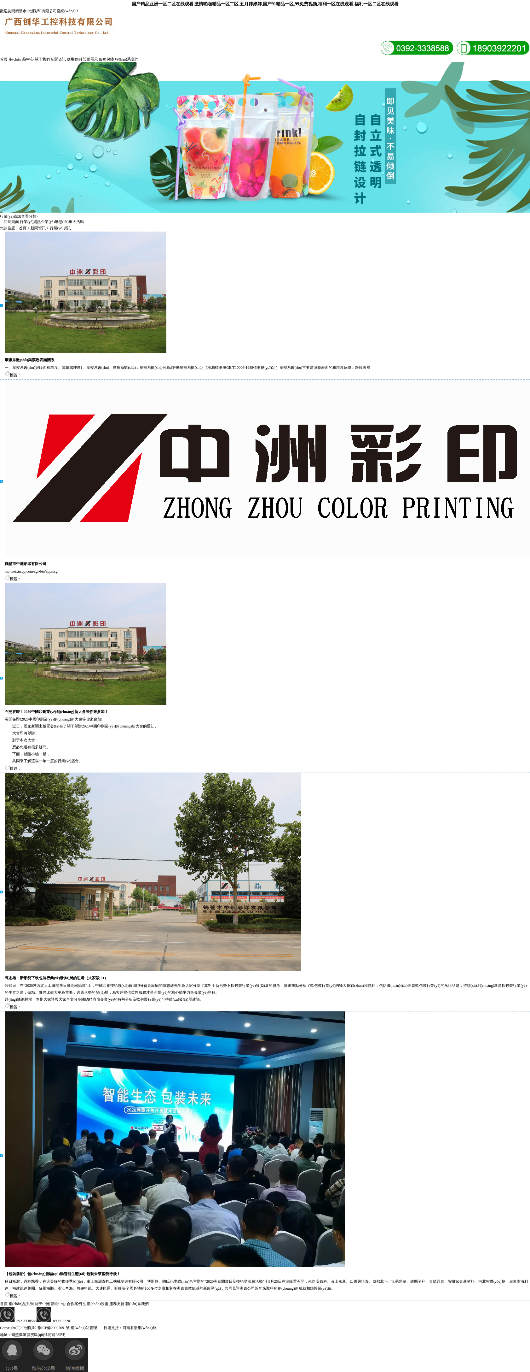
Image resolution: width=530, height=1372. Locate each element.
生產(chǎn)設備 (95, 1304)
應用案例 (74, 59)
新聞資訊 (58, 59)
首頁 (4, 59)
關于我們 (42, 59)
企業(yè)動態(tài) (54, 222)
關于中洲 (42, 1304)
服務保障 (106, 59)
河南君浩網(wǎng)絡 (140, 1328)
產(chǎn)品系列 (21, 1304)
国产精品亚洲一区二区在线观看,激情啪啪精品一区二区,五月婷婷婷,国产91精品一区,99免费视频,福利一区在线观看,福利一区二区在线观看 (265, 4)
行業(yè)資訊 (30, 222)
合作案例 (74, 1304)
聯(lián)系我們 (126, 59)
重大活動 (76, 222)
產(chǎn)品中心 (21, 59)
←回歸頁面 (9, 222)
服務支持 (116, 1304)
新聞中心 (58, 1304)
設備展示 (90, 59)
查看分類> (29, 216)
